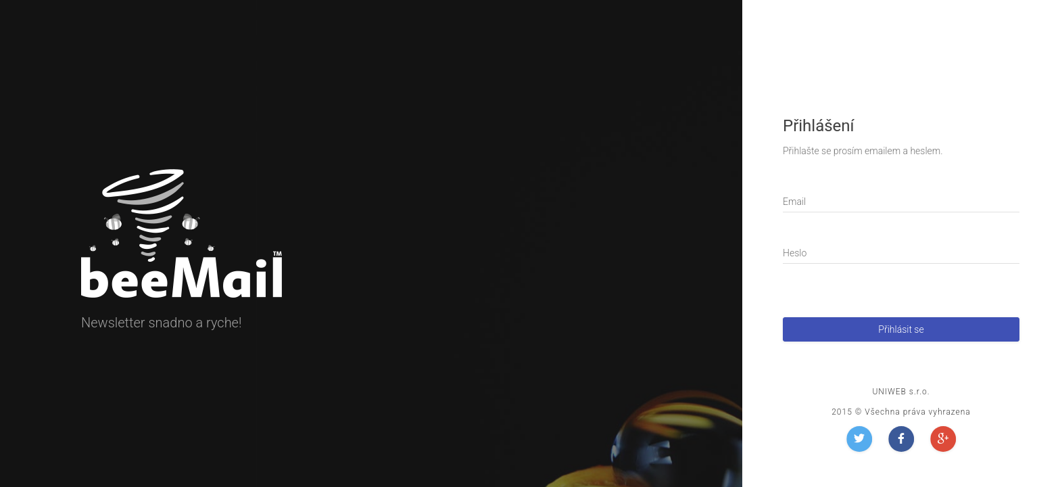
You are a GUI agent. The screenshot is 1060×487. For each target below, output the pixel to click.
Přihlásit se (900, 329)
